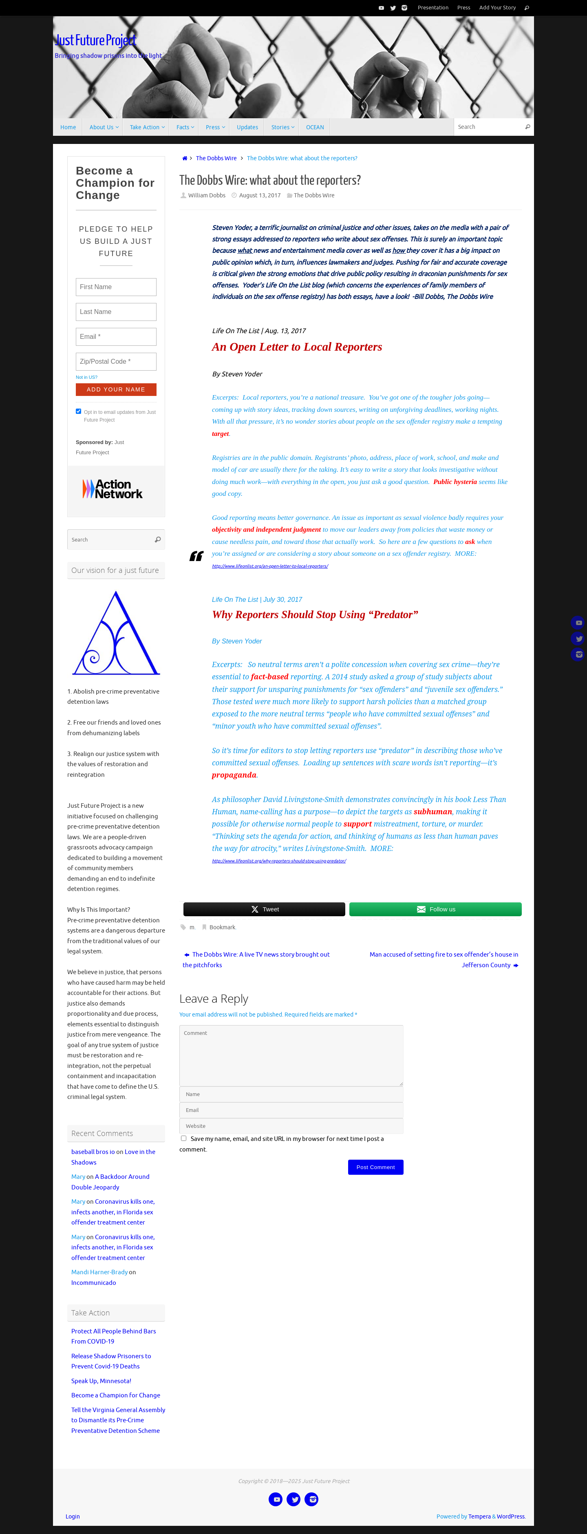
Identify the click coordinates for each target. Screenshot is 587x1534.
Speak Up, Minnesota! (101, 1381)
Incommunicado (93, 1283)
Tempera (479, 1516)
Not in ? (86, 377)
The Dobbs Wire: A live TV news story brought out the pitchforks (256, 960)
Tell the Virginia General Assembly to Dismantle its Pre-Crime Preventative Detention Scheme (118, 1420)
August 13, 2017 (260, 195)
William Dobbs (206, 195)
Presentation (433, 7)
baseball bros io (93, 1152)
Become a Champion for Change (115, 1395)
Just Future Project (95, 41)
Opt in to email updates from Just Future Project (116, 416)
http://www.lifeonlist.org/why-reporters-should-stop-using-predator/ (279, 861)
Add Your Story (497, 7)
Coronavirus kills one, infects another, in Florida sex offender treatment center (113, 1212)
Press (463, 7)
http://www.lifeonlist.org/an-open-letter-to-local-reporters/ (270, 566)
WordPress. (511, 1516)
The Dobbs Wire (216, 158)
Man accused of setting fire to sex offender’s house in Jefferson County (444, 960)
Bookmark (222, 927)
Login (73, 1516)
